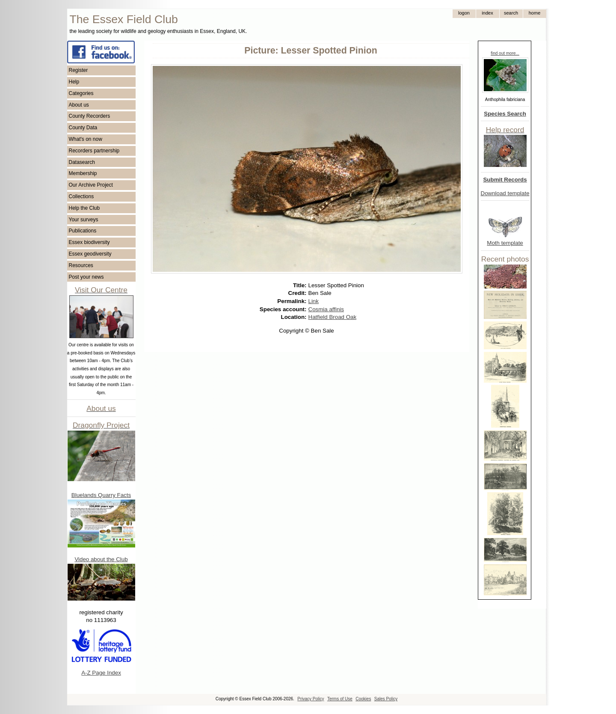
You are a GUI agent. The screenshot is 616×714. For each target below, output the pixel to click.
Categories (81, 93)
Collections (81, 196)
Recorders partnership (94, 151)
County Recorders (89, 116)
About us (79, 105)
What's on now (85, 139)
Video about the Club (100, 559)
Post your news (86, 277)
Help (74, 82)
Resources (81, 265)
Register (78, 70)
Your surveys (83, 220)
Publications (83, 231)
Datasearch (82, 162)
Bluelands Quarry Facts (101, 495)
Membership (83, 173)
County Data (83, 128)
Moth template (505, 243)
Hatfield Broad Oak (332, 317)
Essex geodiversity (90, 254)
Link (313, 301)
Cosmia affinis (326, 309)
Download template (505, 193)
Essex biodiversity (89, 242)
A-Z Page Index (101, 672)
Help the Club (84, 208)
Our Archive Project (91, 185)
